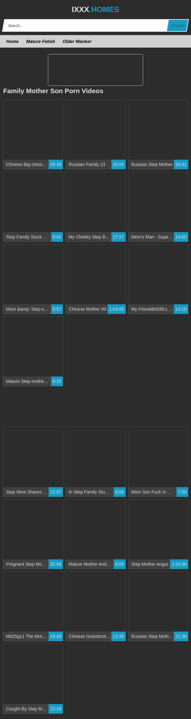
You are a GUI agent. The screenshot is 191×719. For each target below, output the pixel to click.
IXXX (95, 9)
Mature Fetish (41, 41)
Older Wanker (77, 41)
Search (177, 25)
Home (12, 41)
